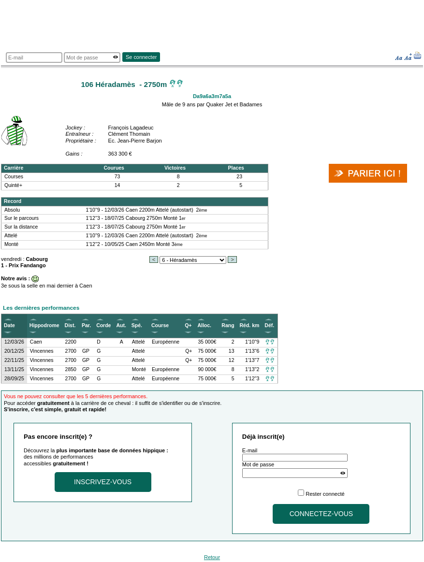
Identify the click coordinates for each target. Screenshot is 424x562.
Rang (227, 325)
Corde (103, 325)
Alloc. (204, 325)
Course (160, 325)
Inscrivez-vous (103, 482)
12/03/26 (14, 342)
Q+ (188, 325)
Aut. (121, 325)
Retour (212, 557)
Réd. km (250, 325)
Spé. (137, 325)
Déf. (269, 325)
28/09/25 (14, 378)
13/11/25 (14, 369)
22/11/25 (14, 360)
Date (9, 325)
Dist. (70, 325)
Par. (86, 325)
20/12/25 (14, 351)
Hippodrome (44, 325)
